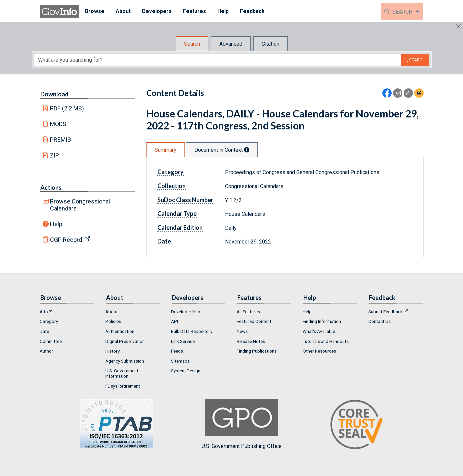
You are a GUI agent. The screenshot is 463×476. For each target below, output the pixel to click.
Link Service (183, 341)
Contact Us (379, 321)
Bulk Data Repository (191, 331)
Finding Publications (257, 351)
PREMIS (60, 139)
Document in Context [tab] (221, 150)
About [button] (122, 11)
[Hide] (458, 26)
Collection (171, 185)
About (111, 311)
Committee (51, 341)
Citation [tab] (270, 44)
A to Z (46, 311)
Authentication (119, 331)
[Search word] (217, 60)
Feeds (177, 351)
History (112, 351)
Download (54, 94)
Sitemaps (180, 361)
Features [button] (194, 11)
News (242, 331)
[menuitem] (94, 11)
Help (56, 223)
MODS (58, 123)
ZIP (54, 155)
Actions (51, 187)
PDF (67, 108)
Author (46, 351)
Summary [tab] (165, 150)
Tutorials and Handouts (326, 341)
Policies (113, 321)
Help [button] (222, 11)
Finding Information (322, 321)
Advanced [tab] (230, 44)
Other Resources (319, 351)
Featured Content (254, 321)
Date (164, 241)
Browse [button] (94, 11)
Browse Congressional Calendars (80, 205)
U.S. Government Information (121, 373)
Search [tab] (192, 44)
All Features (248, 311)
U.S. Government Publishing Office (242, 424)
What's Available (319, 331)
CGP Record (66, 239)
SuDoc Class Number (185, 199)
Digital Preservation (125, 341)
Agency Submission (124, 361)
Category (170, 171)
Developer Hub (185, 311)
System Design (185, 370)
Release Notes (251, 341)
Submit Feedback (385, 311)
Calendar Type (177, 213)
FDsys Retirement (122, 386)
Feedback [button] (252, 11)
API (174, 321)
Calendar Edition (180, 227)
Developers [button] (156, 11)
